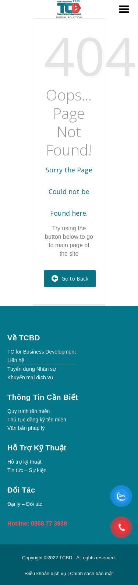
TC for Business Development (41, 352)
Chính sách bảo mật (91, 573)
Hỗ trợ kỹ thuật (24, 462)
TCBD (65, 557)
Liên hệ (15, 360)
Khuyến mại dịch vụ (30, 377)
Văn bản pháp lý (26, 428)
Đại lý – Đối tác (24, 504)
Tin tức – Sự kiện (26, 470)
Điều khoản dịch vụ (46, 573)
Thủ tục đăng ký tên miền (36, 420)
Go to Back (70, 278)
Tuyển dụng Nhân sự (31, 369)
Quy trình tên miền (28, 411)
